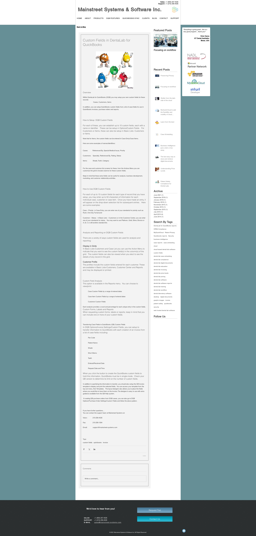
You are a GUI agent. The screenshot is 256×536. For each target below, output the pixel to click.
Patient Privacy (170, 232)
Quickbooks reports (160, 236)
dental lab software (160, 280)
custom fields (87, 442)
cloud (155, 246)
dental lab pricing (159, 276)
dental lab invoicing (160, 270)
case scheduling (169, 243)
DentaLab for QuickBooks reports (165, 226)
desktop (156, 297)
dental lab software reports (163, 283)
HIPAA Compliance (160, 229)
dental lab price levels (161, 273)
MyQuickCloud (159, 232)
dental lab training (160, 286)
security (156, 307)
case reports (158, 243)
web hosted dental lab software (164, 310)
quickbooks (98, 442)
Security (171, 236)
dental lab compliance (161, 259)
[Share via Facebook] (84, 449)
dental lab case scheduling (163, 256)
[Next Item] (174, 40)
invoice (105, 442)
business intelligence (161, 239)
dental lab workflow (160, 290)
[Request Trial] (154, 510)
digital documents (166, 297)
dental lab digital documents (163, 263)
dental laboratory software (162, 293)
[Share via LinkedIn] (94, 449)
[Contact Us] (154, 519)
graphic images (159, 300)
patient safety (158, 303)
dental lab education (160, 266)
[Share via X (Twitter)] (89, 449)
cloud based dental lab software (164, 249)
